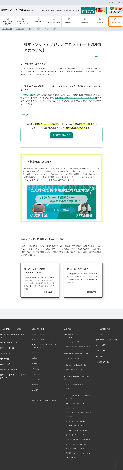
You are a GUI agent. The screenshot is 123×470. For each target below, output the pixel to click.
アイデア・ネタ (81, 399)
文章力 (67, 365)
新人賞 (68, 417)
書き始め (74, 342)
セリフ (67, 337)
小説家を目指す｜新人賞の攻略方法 (76, 349)
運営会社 (99, 352)
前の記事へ (26, 115)
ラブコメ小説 (81, 440)
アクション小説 (78, 421)
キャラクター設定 (70, 403)
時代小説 (83, 417)
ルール (83, 337)
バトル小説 (69, 426)
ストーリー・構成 (70, 399)
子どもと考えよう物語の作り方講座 (44, 396)
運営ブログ (45, 10)
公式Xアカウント (105, 358)
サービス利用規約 (103, 325)
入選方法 (77, 354)
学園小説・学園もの (80, 444)
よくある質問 (101, 341)
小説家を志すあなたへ (38, 22)
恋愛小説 (69, 449)
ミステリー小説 (85, 435)
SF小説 (85, 426)
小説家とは (69, 380)
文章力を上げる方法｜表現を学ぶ (75, 361)
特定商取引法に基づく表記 (106, 335)
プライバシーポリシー (104, 330)
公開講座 (100, 22)
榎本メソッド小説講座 (17, 10)
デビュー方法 (69, 354)
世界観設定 (81, 408)
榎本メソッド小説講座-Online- (7, 23)
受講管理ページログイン (115, 2)
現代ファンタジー (79, 449)
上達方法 (68, 342)
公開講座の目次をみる (61, 135)
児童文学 (69, 444)
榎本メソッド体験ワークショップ (43, 335)
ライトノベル (70, 440)
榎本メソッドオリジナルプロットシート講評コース (75, 98)
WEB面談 (35, 364)
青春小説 (73, 453)
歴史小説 (75, 417)
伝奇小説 (69, 421)
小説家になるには (78, 380)
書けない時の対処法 (84, 342)
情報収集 (88, 408)
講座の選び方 (69, 22)
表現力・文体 (74, 365)
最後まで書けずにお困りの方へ (23, 22)
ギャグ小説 (69, 431)
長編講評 (35, 380)
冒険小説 (78, 426)
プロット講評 (36, 375)
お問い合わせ (101, 346)
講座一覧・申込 (115, 22)
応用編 (34, 359)
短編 (88, 449)
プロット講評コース (31, 95)
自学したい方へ (56, 10)
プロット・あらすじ (71, 408)
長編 (67, 453)
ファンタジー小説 (72, 435)
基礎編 (34, 354)
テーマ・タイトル (82, 403)
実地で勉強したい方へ (71, 10)
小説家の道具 (69, 384)
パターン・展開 (75, 337)
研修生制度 (84, 22)
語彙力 (82, 365)
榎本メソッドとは (54, 22)
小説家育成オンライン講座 (10, 325)
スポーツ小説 (79, 431)
